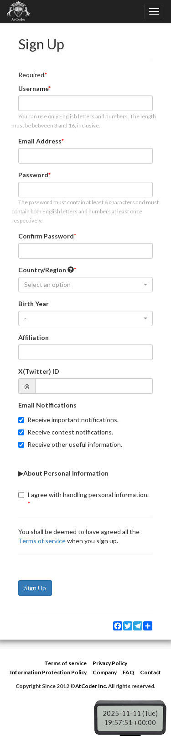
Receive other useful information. (70, 444)
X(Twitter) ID (38, 371)
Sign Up (35, 588)
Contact (150, 672)
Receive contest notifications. (65, 432)
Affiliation (33, 337)
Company (105, 672)
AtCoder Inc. (91, 686)
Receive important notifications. (68, 420)
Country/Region (46, 270)
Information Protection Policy (48, 672)
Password (33, 175)
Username (33, 88)
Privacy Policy (110, 663)
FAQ (128, 672)
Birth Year (33, 303)
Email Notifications (47, 405)
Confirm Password (46, 236)
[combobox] (85, 284)
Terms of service (42, 541)
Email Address (40, 141)
